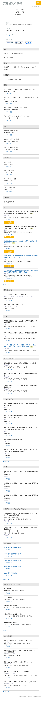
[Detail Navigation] (38, 3)
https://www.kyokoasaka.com (14, 36)
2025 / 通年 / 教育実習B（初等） (13, 547)
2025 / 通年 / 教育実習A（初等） (13, 560)
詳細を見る (8, 93)
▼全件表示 (6, 284)
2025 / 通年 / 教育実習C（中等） (13, 573)
